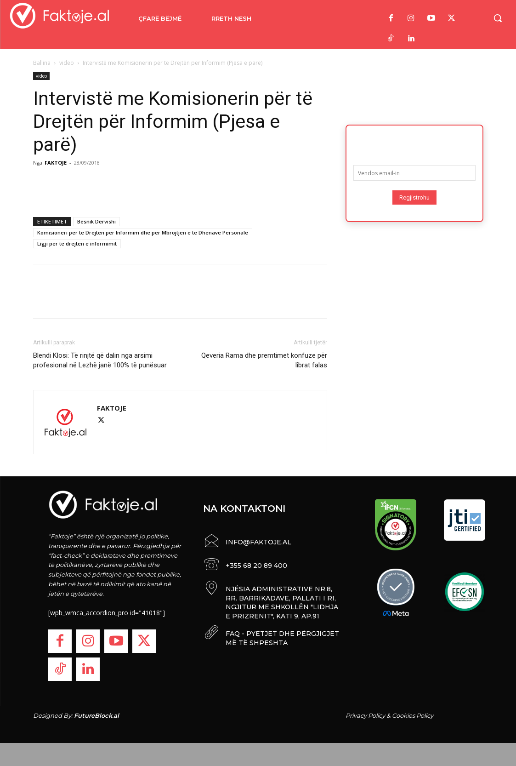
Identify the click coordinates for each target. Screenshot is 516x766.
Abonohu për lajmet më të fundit (414, 142)
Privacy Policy (365, 715)
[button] (497, 18)
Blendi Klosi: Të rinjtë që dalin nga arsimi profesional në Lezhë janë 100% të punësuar (100, 360)
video (66, 63)
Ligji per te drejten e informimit (77, 243)
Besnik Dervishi (96, 221)
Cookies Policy (412, 715)
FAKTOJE (56, 162)
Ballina (42, 63)
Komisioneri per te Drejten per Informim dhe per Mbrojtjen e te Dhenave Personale (142, 232)
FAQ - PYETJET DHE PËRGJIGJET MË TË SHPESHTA (282, 636)
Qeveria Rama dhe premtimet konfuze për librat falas (264, 360)
